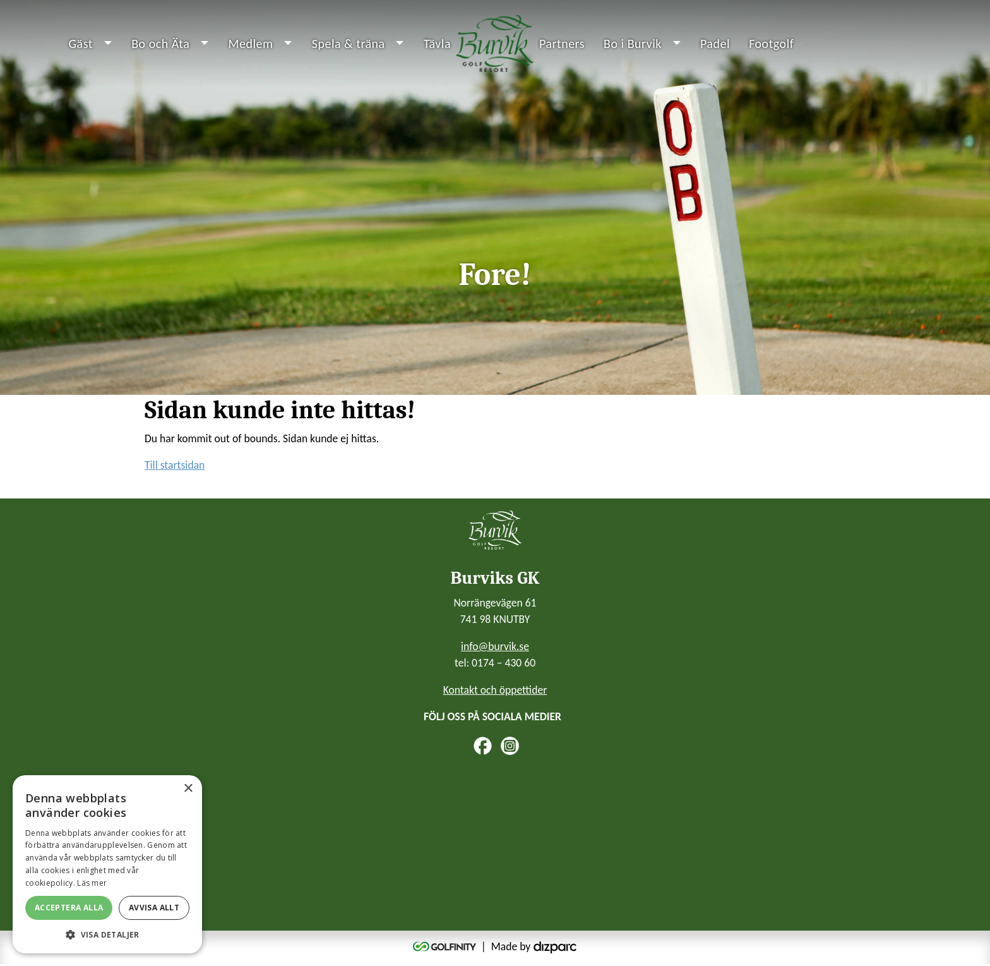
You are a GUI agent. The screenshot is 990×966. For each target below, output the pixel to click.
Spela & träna (348, 44)
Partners (562, 44)
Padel (715, 44)
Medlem (250, 44)
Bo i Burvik (633, 44)
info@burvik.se (495, 648)
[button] (107, 934)
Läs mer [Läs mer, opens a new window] (92, 883)
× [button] (188, 789)
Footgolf (771, 44)
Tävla (437, 44)
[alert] (107, 864)
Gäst (81, 44)
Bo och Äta (160, 44)
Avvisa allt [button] (154, 907)
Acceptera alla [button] (69, 907)
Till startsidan (175, 467)
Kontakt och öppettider (495, 691)
